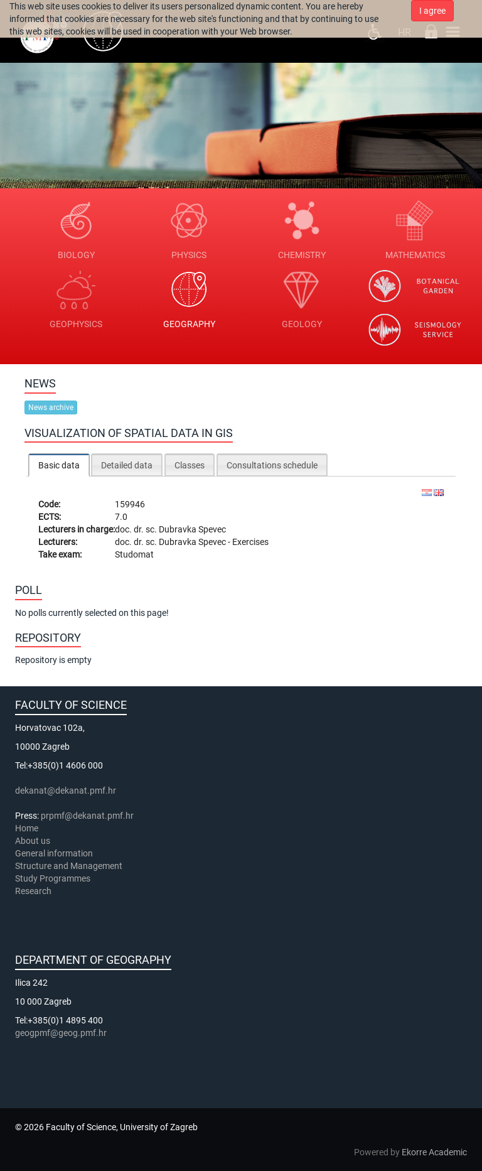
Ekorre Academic (434, 1152)
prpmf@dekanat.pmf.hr (87, 816)
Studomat (134, 554)
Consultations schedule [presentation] (272, 465)
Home (26, 828)
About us (33, 841)
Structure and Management (68, 866)
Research (34, 891)
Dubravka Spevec (192, 529)
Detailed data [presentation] (127, 465)
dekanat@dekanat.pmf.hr (65, 790)
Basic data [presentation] (59, 465)
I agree (432, 11)
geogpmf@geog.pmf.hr (61, 1033)
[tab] (59, 465)
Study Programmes (52, 878)
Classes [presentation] (189, 465)
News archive (50, 407)
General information (54, 853)
